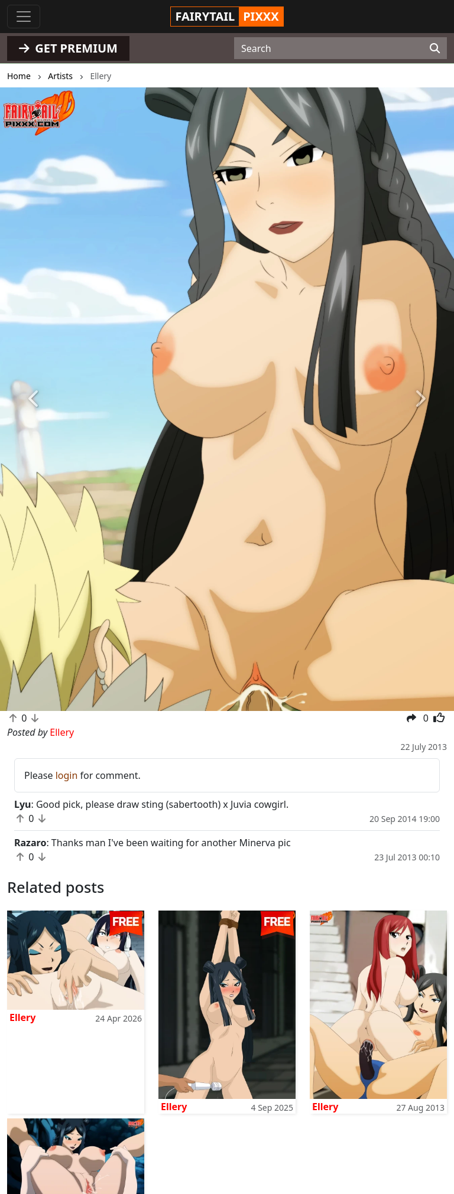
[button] (34, 399)
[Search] (435, 48)
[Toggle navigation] (23, 16)
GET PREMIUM (68, 48)
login (67, 775)
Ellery (22, 1017)
